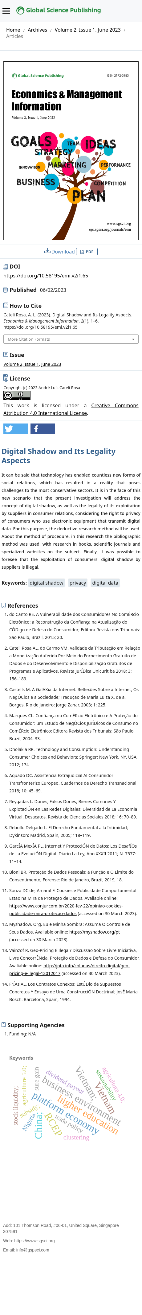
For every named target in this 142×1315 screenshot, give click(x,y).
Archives (37, 30)
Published (38, 289)
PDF (89, 251)
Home (13, 30)
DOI (15, 266)
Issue (17, 354)
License (20, 378)
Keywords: (15, 582)
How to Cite (26, 305)
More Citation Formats (29, 339)
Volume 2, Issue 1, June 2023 (88, 30)
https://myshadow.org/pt (94, 932)
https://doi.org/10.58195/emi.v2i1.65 (45, 275)
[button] (15, 429)
